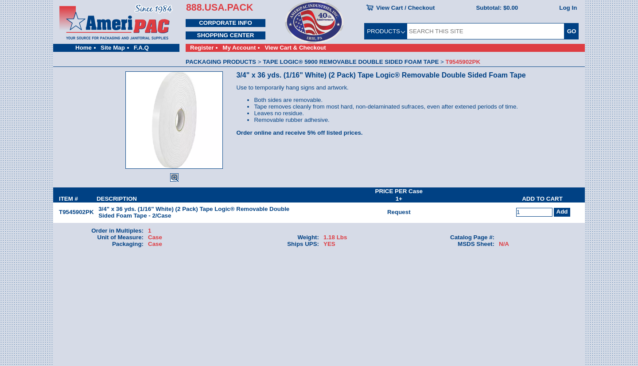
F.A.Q (141, 47)
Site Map (113, 47)
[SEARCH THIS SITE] (485, 31)
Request (399, 212)
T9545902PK (76, 212)
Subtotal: (497, 7)
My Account (239, 47)
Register (202, 47)
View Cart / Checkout (405, 7)
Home (83, 47)
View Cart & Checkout (295, 47)
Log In (568, 7)
